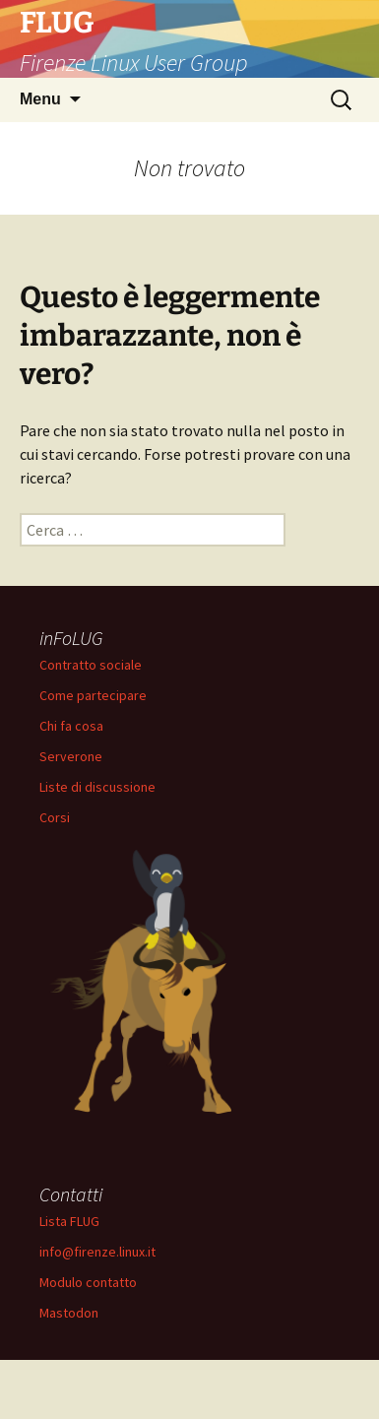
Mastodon (68, 1313)
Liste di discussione (97, 787)
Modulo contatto (88, 1282)
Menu (40, 99)
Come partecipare (93, 695)
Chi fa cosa (71, 726)
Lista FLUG (69, 1221)
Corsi (54, 817)
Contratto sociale (90, 665)
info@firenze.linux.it (97, 1251)
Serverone (70, 756)
